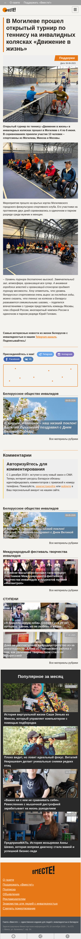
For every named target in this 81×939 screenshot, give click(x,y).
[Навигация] (75, 9)
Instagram (65, 354)
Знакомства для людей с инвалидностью (30, 903)
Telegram (45, 354)
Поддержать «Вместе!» (37, 2)
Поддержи (67, 58)
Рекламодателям (14, 899)
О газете (15, 2)
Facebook (12, 359)
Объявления (11, 894)
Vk (28, 359)
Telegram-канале (46, 337)
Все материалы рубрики (63, 439)
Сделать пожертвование (19, 908)
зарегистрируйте (45, 486)
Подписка (9, 889)
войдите (66, 486)
